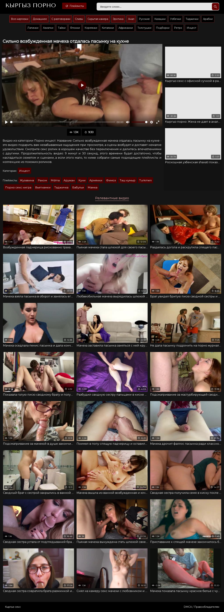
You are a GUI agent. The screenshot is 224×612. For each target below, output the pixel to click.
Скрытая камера (98, 19)
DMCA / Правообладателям (201, 606)
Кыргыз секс (13, 606)
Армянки (95, 180)
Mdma (55, 180)
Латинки (32, 27)
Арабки (208, 19)
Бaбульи (78, 187)
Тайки (62, 27)
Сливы (79, 19)
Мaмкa (92, 187)
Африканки (125, 27)
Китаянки (108, 27)
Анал (131, 19)
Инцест (191, 27)
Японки (75, 27)
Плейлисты (74, 6)
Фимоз (111, 180)
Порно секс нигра (18, 187)
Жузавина (27, 180)
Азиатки (48, 27)
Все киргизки (19, 19)
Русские (144, 19)
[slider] (62, 122)
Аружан (69, 180)
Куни (82, 180)
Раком (42, 180)
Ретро (178, 27)
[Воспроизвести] (6, 122)
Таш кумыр (127, 180)
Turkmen (145, 180)
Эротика (118, 19)
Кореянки (91, 27)
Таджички (192, 19)
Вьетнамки (42, 187)
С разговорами (61, 19)
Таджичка (61, 187)
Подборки (162, 27)
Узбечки (175, 19)
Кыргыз (30, 5)
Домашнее (40, 19)
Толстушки (144, 27)
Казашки (160, 19)
